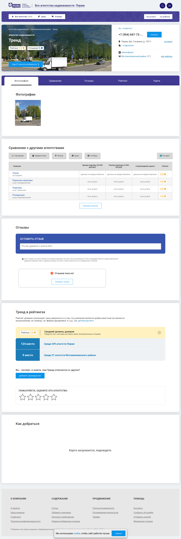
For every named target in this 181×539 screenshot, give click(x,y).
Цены (42, 17)
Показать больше (90, 206)
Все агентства (22, 17)
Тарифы (96, 517)
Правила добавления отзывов (66, 521)
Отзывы (57, 17)
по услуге (151, 16)
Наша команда (17, 512)
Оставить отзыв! (62, 282)
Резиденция (18, 195)
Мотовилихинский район (133, 56)
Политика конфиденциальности (25, 521)
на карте (168, 41)
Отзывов (34, 48)
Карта (157, 80)
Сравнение (55, 80)
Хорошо (118, 533)
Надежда (17, 187)
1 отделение (127, 45)
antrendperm (127, 52)
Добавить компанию (61, 512)
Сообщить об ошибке (143, 512)
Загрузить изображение (63, 517)
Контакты (138, 508)
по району (165, 16)
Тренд (15, 173)
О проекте (15, 508)
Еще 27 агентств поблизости (25, 64)
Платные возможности (103, 508)
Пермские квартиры (22, 180)
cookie (76, 533)
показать (154, 35)
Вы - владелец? (125, 28)
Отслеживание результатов (105, 512)
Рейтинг (122, 80)
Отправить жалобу (142, 517)
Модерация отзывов (143, 521)
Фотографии (21, 80)
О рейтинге (16, 517)
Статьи (55, 508)
